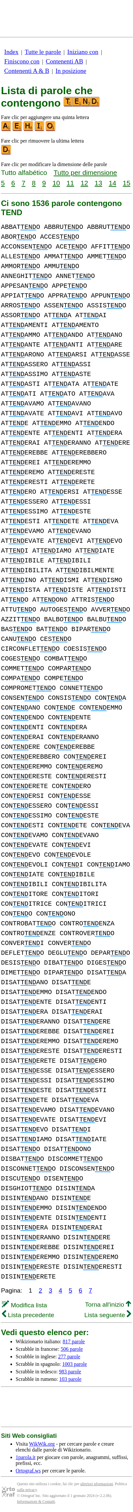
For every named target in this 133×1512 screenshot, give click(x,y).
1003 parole (74, 1364)
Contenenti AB (64, 61)
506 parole (72, 1349)
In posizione (70, 70)
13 (98, 183)
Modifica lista (24, 1305)
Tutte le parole (43, 51)
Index (11, 51)
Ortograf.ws (28, 1470)
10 (56, 183)
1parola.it (26, 1457)
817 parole (74, 1341)
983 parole (70, 1371)
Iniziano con (82, 51)
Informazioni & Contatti (36, 1501)
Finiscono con (21, 61)
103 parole (70, 1379)
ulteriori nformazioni (96, 1484)
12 (84, 183)
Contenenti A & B (26, 70)
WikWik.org (42, 1444)
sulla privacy (27, 1489)
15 (126, 183)
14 (112, 183)
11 (70, 183)
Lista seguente (107, 1315)
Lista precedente (28, 1315)
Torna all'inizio (108, 1304)
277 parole (69, 1356)
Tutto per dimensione (85, 172)
